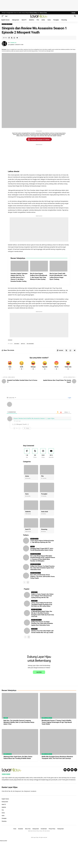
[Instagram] (43, 453)
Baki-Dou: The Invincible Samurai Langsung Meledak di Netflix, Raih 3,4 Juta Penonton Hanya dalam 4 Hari (19, 745)
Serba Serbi (44, 511)
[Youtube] (51, 453)
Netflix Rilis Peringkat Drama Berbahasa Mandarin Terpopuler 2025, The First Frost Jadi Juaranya (57, 780)
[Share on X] (11, 37)
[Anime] (31, 469)
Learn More (39, 695)
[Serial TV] (31, 523)
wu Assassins (30, 343)
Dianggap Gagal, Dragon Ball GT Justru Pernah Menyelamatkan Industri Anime (41, 549)
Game (27, 494)
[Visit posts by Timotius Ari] (4, 43)
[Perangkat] (47, 487)
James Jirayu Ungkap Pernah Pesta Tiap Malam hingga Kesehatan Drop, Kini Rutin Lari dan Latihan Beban (41, 604)
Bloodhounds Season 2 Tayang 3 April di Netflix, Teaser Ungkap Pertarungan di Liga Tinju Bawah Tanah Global (57, 745)
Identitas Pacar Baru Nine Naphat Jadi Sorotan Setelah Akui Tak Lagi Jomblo (42, 631)
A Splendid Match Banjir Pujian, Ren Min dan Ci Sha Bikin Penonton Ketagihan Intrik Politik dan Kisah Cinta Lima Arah (42, 614)
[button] (73, 13)
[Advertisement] (39, 5)
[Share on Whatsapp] (14, 37)
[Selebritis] (31, 505)
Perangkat (44, 494)
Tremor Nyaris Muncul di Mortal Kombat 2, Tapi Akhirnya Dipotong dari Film (42, 541)
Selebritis (28, 511)
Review (4, 24)
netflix (23, 343)
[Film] (47, 469)
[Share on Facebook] (9, 37)
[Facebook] (27, 453)
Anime (27, 476)
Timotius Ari (13, 42)
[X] (35, 453)
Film (42, 476)
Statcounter (3, 864)
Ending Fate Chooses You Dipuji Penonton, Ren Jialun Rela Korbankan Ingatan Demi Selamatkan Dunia (42, 567)
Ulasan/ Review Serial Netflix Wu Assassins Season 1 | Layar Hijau (33, 418)
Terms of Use (43, 12)
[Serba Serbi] (47, 505)
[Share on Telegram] (17, 37)
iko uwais (16, 343)
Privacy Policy (33, 12)
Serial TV (9, 24)
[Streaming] (47, 523)
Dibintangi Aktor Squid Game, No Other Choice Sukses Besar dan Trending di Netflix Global (18, 780)
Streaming (44, 529)
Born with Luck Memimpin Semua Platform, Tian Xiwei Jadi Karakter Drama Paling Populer (42, 576)
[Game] (31, 487)
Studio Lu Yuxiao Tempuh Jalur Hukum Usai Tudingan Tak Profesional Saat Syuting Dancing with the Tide (42, 595)
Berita (32, 538)
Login (69, 397)
